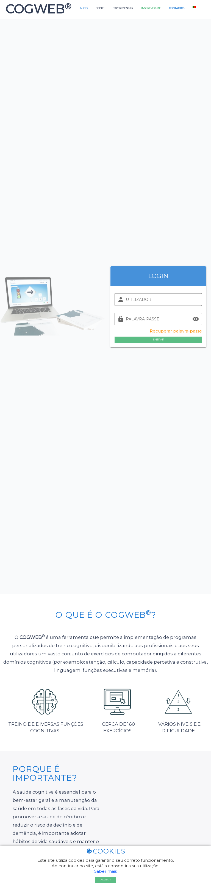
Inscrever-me (151, 8)
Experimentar (123, 8)
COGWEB (36, 9)
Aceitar (105, 880)
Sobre (100, 8)
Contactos (176, 8)
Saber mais (105, 871)
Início (83, 8)
